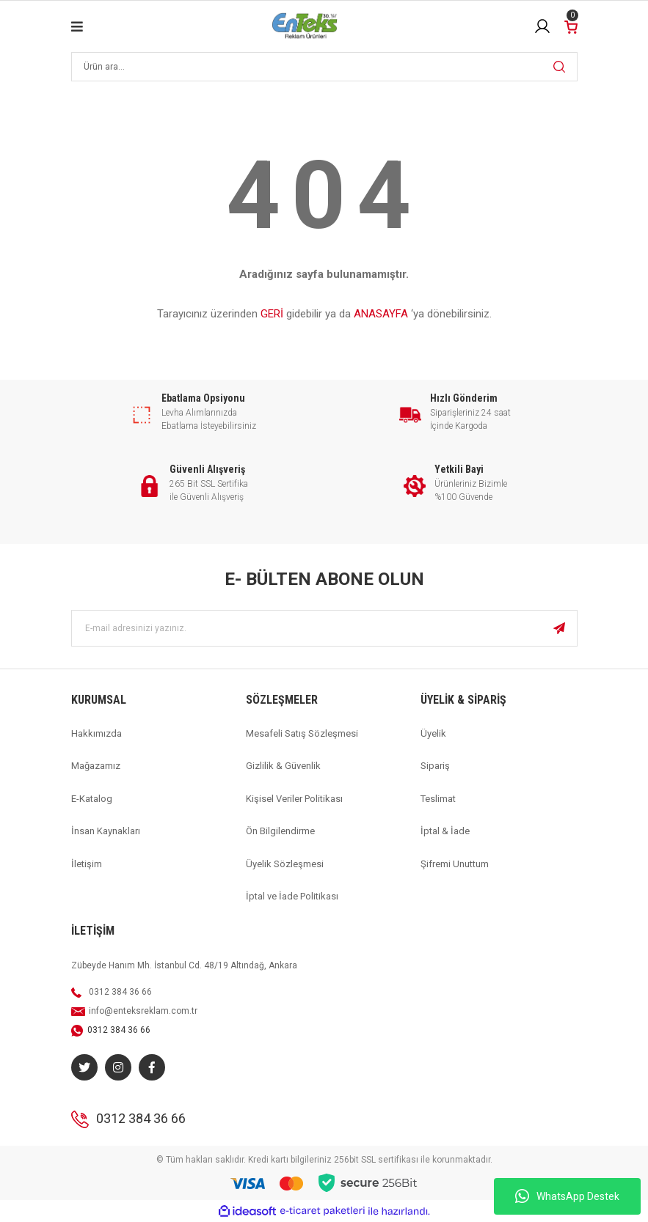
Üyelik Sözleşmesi (285, 863)
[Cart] (571, 26)
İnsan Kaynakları (105, 830)
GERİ (272, 313)
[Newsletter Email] (324, 628)
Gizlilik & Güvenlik (283, 765)
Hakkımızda (96, 733)
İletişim (86, 863)
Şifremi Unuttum (455, 863)
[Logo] (304, 26)
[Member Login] (542, 26)
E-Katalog (91, 798)
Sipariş (435, 765)
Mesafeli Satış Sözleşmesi (302, 733)
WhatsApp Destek (567, 1196)
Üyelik (433, 733)
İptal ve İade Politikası (292, 896)
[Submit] (559, 628)
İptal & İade (445, 830)
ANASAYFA (381, 313)
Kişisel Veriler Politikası (294, 798)
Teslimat (438, 798)
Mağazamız (95, 765)
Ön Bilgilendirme (280, 830)
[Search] (324, 66)
